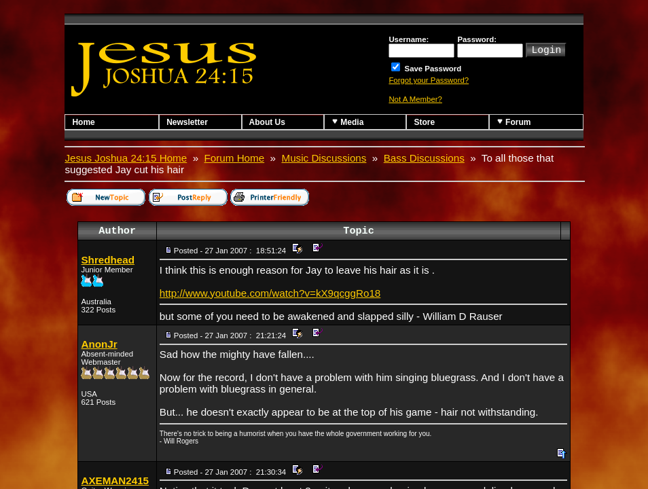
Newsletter (187, 122)
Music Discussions (324, 158)
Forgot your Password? (429, 80)
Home (83, 122)
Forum (514, 122)
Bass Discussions (424, 158)
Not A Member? (415, 99)
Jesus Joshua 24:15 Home (126, 158)
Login (546, 49)
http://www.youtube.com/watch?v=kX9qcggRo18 (270, 293)
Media (347, 122)
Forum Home (234, 158)
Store (424, 122)
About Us (267, 122)
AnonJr (99, 344)
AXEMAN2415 (115, 480)
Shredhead (107, 260)
